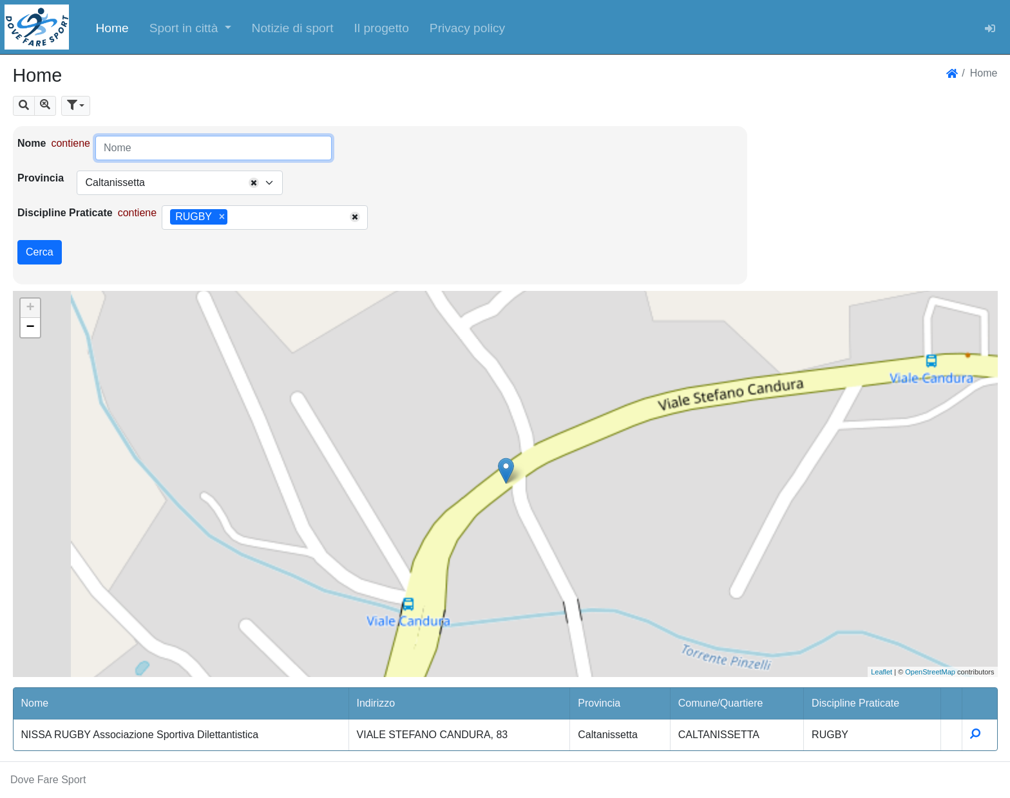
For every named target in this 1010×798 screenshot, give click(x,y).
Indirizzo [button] (376, 703)
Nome (31, 143)
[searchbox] (235, 217)
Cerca (39, 251)
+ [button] (30, 308)
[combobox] (180, 183)
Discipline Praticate (65, 212)
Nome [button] (35, 703)
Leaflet (881, 672)
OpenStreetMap (930, 672)
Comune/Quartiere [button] (720, 703)
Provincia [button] (599, 703)
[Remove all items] (254, 183)
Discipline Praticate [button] (855, 703)
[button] (190, 27)
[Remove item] (221, 217)
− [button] (30, 327)
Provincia (40, 177)
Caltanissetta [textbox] (115, 182)
